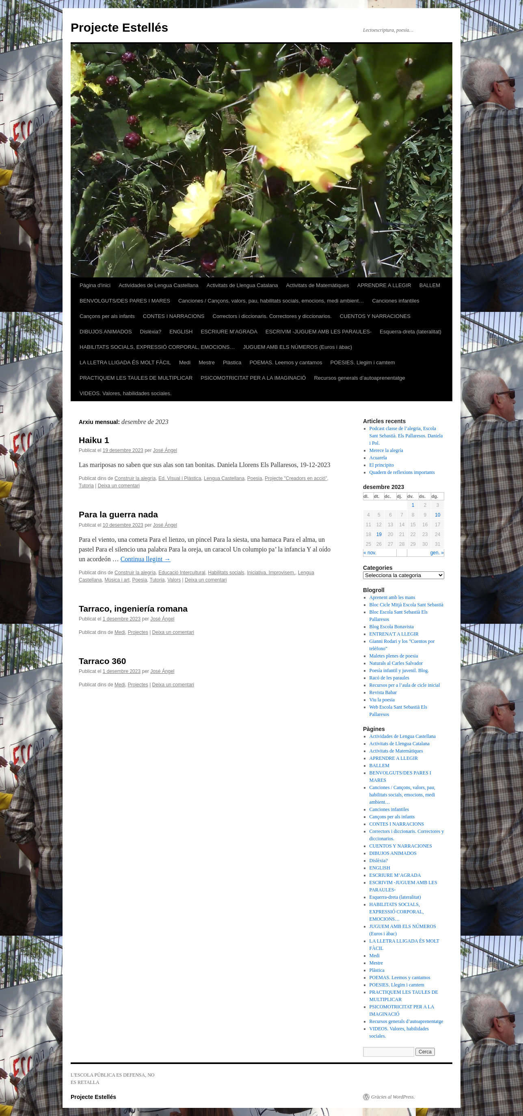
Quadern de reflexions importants (402, 472)
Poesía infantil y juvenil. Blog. (399, 670)
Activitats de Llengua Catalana (242, 285)
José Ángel (165, 450)
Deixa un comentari (119, 486)
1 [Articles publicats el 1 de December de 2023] (413, 505)
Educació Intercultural (181, 572)
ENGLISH (180, 332)
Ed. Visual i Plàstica (179, 478)
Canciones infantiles (395, 301)
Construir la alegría (135, 478)
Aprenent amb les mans (392, 597)
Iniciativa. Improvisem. (271, 572)
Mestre (207, 362)
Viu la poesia (382, 700)
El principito (382, 465)
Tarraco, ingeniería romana (133, 608)
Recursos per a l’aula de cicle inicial (405, 685)
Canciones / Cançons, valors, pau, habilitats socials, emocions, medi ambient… (271, 301)
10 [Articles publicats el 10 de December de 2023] (437, 515)
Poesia (254, 478)
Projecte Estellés (119, 27)
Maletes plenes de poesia (394, 656)
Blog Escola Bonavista (392, 626)
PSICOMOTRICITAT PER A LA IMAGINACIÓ (253, 378)
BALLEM (429, 285)
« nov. (369, 553)
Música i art (116, 580)
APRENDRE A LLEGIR (384, 285)
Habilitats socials (226, 572)
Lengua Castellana (224, 478)
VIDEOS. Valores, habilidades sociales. (126, 393)
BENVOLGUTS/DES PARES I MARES (125, 301)
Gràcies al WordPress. (393, 1097)
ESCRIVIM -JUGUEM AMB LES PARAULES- (319, 332)
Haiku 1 (94, 440)
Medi (184, 362)
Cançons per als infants (107, 316)
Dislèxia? (151, 332)
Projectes (138, 632)
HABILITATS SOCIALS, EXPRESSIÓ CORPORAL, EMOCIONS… (157, 347)
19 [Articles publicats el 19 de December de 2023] (379, 534)
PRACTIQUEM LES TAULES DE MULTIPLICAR (136, 378)
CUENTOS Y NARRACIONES (375, 316)
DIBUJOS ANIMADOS (106, 332)
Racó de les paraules (389, 678)
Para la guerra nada (118, 514)
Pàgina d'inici (95, 285)
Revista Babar (383, 692)
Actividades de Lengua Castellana (159, 285)
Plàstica (232, 362)
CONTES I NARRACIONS (174, 316)
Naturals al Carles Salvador (396, 663)
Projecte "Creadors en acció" (296, 478)
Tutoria (86, 486)
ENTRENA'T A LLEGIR (394, 634)
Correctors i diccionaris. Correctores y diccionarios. (272, 316)
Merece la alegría (386, 450)
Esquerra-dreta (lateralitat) (410, 332)
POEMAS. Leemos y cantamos (285, 362)
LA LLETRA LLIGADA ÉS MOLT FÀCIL (125, 362)
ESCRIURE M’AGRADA (229, 332)
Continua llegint (146, 559)
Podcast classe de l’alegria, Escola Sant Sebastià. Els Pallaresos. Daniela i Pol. (406, 436)
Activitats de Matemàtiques (317, 285)
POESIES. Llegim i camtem (363, 362)
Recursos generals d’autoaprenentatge (359, 378)
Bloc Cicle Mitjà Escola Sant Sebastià (406, 605)
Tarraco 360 (102, 661)
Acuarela (378, 458)
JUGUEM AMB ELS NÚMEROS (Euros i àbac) (297, 347)
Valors (174, 580)
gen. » (437, 553)
